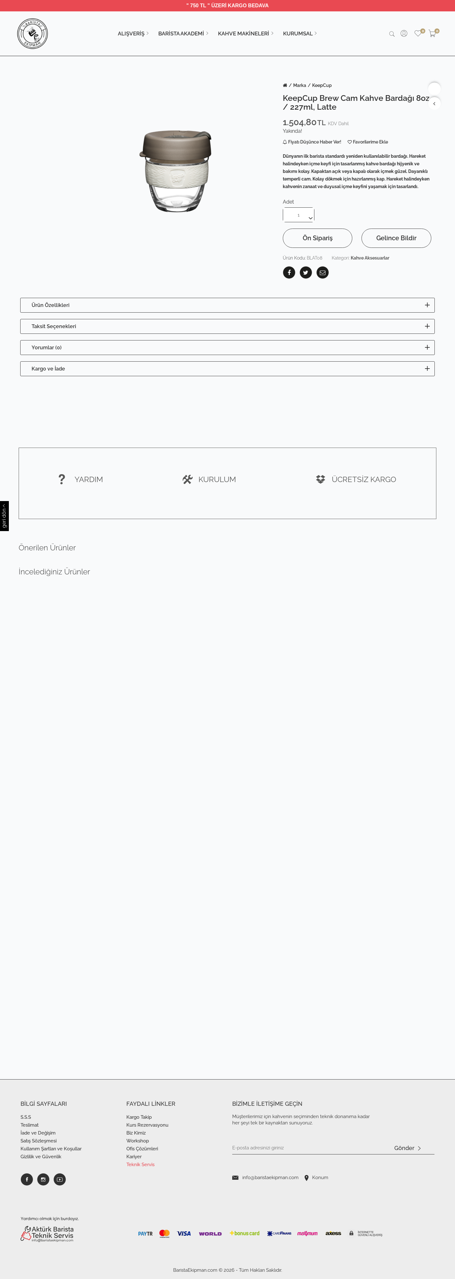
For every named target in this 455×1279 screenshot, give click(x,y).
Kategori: (360, 257)
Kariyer (134, 1157)
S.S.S (26, 1117)
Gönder (407, 1148)
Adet (288, 202)
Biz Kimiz (136, 1133)
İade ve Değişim (38, 1133)
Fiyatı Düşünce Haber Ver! (312, 141)
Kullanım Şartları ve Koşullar (51, 1149)
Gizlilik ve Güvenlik (41, 1157)
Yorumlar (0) (47, 348)
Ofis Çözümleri (142, 1149)
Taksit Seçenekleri (54, 326)
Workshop (137, 1141)
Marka (299, 85)
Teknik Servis (140, 1164)
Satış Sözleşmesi (39, 1141)
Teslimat (30, 1125)
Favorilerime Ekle (370, 141)
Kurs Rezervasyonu (147, 1125)
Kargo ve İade (48, 369)
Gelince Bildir (396, 238)
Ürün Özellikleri (51, 305)
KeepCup (322, 85)
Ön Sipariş (318, 238)
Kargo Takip (139, 1117)
